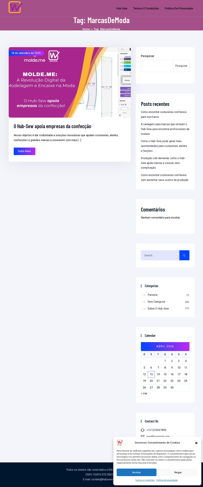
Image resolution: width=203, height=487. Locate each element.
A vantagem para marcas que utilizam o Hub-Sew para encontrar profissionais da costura (165, 129)
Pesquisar (147, 56)
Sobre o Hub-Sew (168, 308)
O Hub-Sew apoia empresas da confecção (52, 126)
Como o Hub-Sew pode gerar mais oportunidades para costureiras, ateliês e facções (164, 146)
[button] (196, 442)
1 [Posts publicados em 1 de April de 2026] (165, 361)
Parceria (168, 295)
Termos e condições (145, 480)
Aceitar (136, 472)
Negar (178, 472)
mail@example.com (158, 436)
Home (86, 29)
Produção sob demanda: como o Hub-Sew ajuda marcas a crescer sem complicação (163, 163)
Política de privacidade (167, 480)
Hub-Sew (121, 8)
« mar (144, 393)
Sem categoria (168, 301)
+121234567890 (156, 430)
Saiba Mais (24, 151)
